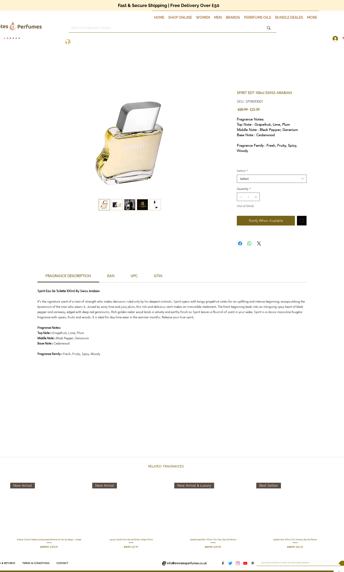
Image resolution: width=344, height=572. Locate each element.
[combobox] (272, 179)
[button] (180, 15)
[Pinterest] (253, 563)
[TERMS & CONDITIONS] (36, 563)
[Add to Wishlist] (302, 221)
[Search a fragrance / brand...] (161, 27)
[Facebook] (223, 563)
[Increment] (256, 197)
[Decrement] (240, 197)
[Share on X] (259, 243)
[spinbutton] (248, 197)
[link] (68, 276)
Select (242, 171)
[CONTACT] (62, 563)
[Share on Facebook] (240, 243)
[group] (172, 515)
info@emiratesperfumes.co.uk (187, 563)
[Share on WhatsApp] (250, 243)
